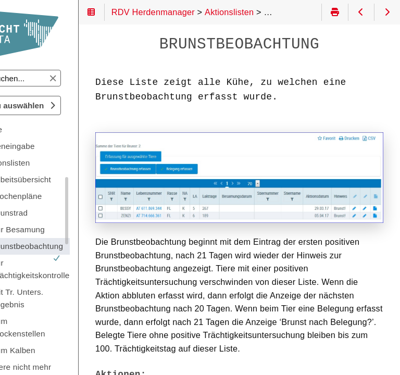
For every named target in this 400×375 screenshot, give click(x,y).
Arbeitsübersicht (62, 179)
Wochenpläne (58, 196)
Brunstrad (51, 212)
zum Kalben (55, 350)
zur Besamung (59, 229)
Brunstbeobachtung (68, 248)
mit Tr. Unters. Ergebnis (58, 298)
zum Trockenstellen (59, 327)
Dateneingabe (50, 146)
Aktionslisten (48, 162)
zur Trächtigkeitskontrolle (71, 269)
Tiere (34, 129)
